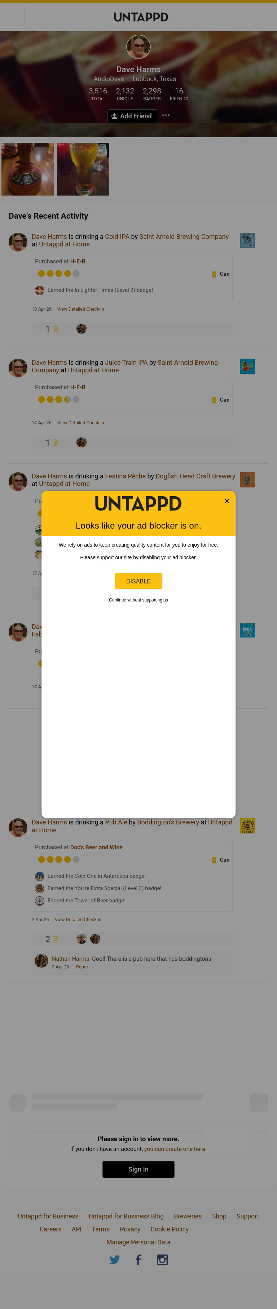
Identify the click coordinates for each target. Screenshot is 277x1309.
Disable (138, 581)
